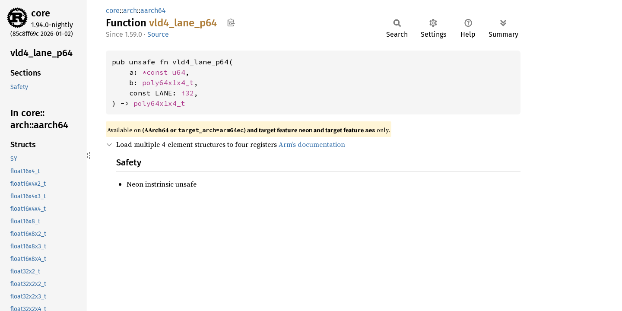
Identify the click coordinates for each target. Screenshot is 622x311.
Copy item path (231, 22)
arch (130, 10)
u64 (178, 72)
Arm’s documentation (312, 144)
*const (157, 72)
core (40, 13)
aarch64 (153, 10)
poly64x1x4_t (168, 82)
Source (158, 34)
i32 (187, 93)
